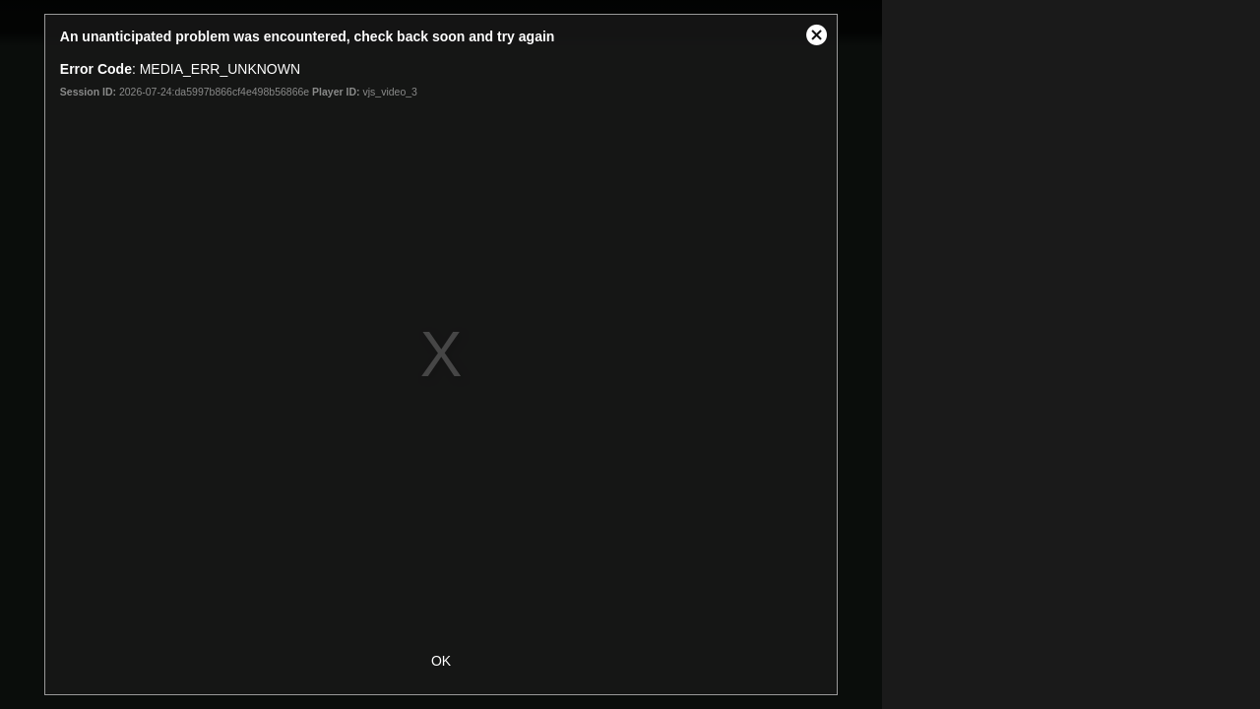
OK (441, 661)
